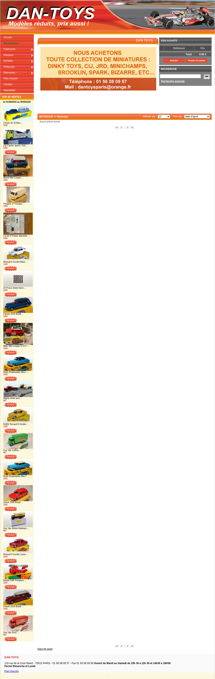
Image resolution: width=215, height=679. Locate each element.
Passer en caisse (196, 60)
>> (132, 127)
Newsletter (10, 90)
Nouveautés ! (11, 43)
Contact (8, 84)
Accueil (8, 37)
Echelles (18, 61)
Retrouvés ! (18, 72)
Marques (18, 55)
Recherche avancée (173, 81)
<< (116, 127)
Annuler (174, 60)
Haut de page (44, 649)
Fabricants (18, 49)
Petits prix (18, 66)
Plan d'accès (11, 78)
